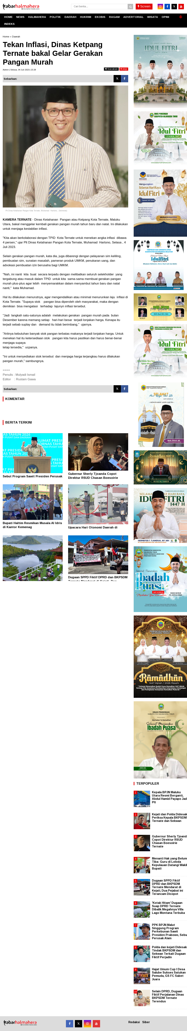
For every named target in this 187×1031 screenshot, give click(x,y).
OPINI (165, 16)
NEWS (20, 16)
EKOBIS (100, 16)
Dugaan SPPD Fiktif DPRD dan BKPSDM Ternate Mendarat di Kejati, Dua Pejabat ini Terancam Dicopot (167, 887)
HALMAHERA (37, 16)
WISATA (152, 16)
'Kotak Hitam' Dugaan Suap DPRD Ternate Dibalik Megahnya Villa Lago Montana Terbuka (168, 907)
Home (6, 36)
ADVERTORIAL (133, 16)
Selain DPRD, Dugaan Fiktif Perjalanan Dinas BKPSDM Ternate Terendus (168, 996)
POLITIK (55, 16)
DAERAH (70, 16)
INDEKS (9, 23)
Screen (144, 6)
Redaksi (134, 1022)
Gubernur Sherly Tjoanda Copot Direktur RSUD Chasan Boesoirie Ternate (93, 478)
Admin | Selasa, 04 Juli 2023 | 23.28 (19, 70)
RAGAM (114, 16)
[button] (180, 15)
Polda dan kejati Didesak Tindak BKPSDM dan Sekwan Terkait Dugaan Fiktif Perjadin (169, 952)
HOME (8, 16)
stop (124, 69)
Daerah (16, 36)
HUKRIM (85, 16)
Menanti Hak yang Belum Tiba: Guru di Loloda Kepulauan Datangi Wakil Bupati (169, 863)
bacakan (111, 69)
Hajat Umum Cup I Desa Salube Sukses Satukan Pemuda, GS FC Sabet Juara (169, 974)
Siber (146, 1022)
